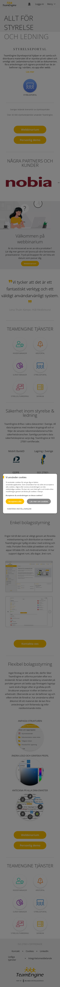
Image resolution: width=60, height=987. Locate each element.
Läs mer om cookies (39, 501)
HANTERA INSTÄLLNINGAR (19, 508)
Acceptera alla (14, 501)
